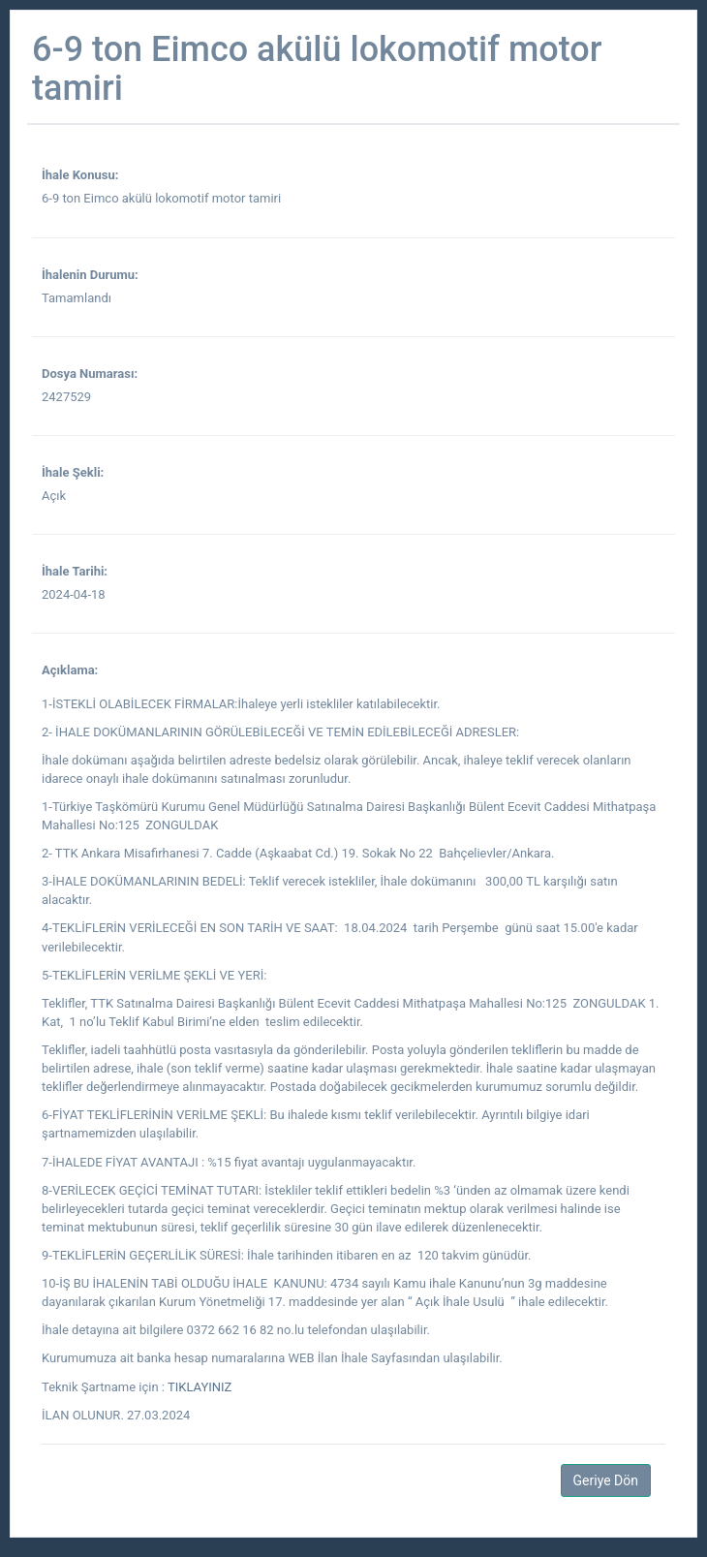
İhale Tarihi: (75, 571)
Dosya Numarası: (90, 373)
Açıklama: (70, 670)
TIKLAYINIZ (199, 1387)
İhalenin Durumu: (90, 274)
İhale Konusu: (80, 175)
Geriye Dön (605, 1480)
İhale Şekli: (73, 472)
